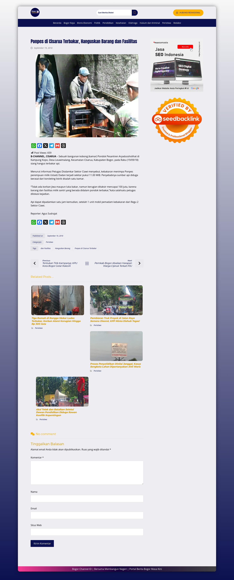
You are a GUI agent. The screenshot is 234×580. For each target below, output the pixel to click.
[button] (134, 14)
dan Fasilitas (45, 249)
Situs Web (35, 526)
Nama (33, 492)
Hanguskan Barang (62, 249)
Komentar (36, 458)
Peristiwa (49, 243)
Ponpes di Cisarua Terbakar (85, 249)
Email (33, 509)
